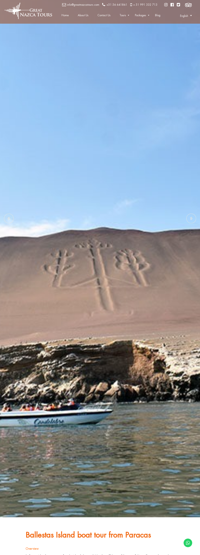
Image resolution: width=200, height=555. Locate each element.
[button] (184, 16)
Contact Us (104, 15)
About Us (83, 15)
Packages (140, 15)
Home (65, 15)
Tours (123, 15)
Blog (157, 15)
